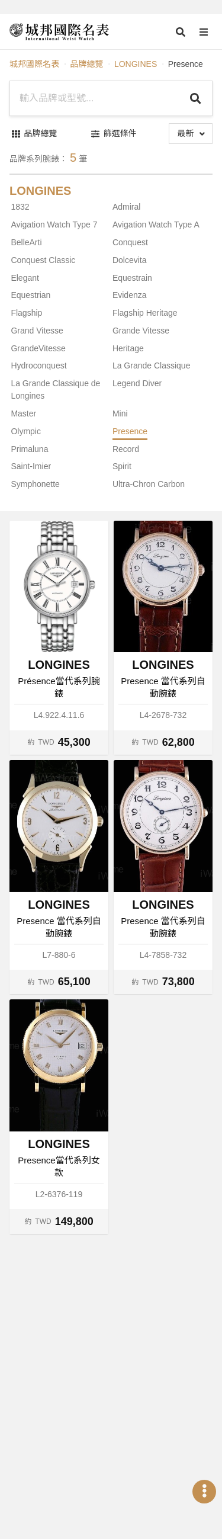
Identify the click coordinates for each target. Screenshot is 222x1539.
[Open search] (180, 32)
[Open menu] (204, 32)
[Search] (195, 98)
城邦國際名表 (34, 64)
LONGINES (135, 64)
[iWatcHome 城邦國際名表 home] (59, 32)
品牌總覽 (86, 64)
